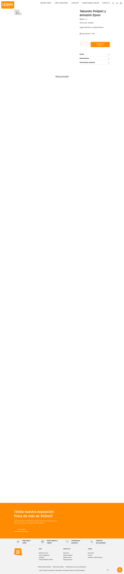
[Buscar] (113, 3)
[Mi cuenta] (117, 3)
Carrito (90, 555)
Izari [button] (108, 570)
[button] (119, 569)
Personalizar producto (95, 62)
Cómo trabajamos (44, 555)
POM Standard (80, 570)
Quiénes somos (43, 553)
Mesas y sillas (67, 557)
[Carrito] (121, 3)
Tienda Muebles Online (46, 559)
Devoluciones (95, 58)
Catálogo (41, 557)
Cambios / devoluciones (95, 557)
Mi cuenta (91, 553)
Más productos (67, 559)
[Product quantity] (85, 44)
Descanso (66, 553)
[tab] (95, 54)
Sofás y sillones (67, 555)
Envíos (95, 54)
